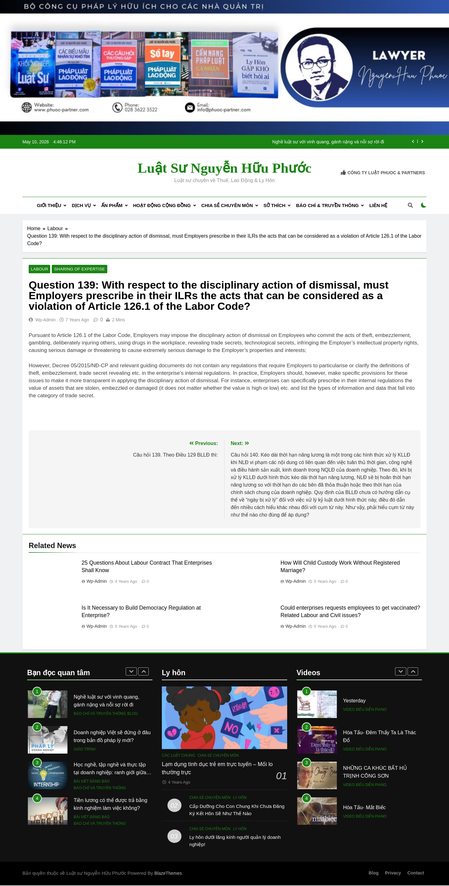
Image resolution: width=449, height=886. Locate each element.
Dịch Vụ (81, 205)
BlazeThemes (168, 873)
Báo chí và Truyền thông (100, 714)
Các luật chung (178, 756)
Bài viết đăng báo (91, 782)
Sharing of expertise (74, 269)
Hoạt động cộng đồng (162, 205)
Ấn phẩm (112, 205)
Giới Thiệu (49, 205)
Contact (415, 873)
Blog (132, 714)
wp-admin (45, 320)
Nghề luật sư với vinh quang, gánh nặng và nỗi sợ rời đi (328, 141)
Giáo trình (84, 749)
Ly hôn (240, 798)
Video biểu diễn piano (365, 710)
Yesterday (354, 701)
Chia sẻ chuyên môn (227, 205)
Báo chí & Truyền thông (327, 205)
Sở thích (274, 205)
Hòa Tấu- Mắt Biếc (364, 808)
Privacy (393, 873)
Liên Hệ (378, 205)
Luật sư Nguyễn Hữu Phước (224, 168)
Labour (38, 269)
